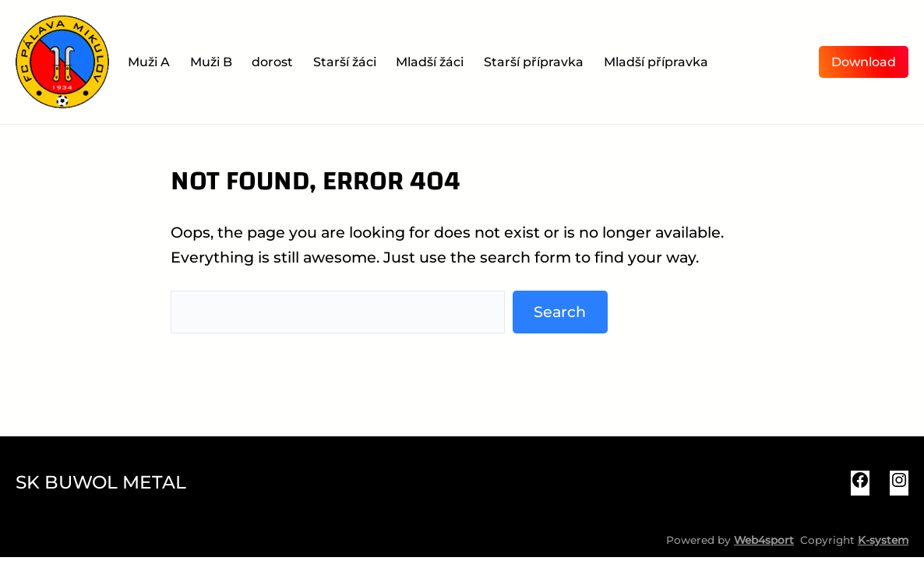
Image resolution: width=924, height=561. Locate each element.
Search (560, 311)
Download (863, 62)
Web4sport (764, 540)
